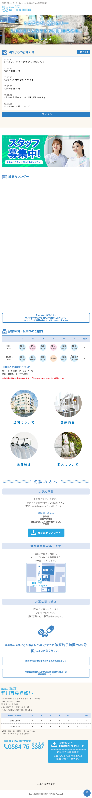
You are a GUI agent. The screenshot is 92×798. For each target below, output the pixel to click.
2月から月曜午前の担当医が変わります (25, 97)
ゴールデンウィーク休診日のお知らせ (24, 62)
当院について (24, 422)
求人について (68, 464)
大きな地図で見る (46, 784)
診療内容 (68, 422)
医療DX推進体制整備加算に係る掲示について (45, 661)
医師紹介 (24, 464)
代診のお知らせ (12, 71)
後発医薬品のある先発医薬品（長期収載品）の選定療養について (46, 673)
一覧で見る (83, 52)
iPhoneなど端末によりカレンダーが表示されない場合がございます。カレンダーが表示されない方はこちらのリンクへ (46, 317)
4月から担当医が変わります (19, 79)
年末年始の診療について (17, 106)
